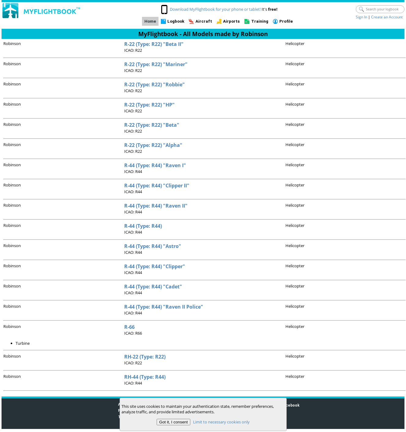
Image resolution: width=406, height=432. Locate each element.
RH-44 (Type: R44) (145, 377)
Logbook (175, 21)
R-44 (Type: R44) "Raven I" (155, 165)
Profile (286, 21)
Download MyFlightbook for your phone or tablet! (215, 9)
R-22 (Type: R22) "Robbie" (154, 84)
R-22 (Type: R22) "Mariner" (156, 64)
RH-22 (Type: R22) (145, 356)
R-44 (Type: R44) (143, 226)
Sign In (361, 17)
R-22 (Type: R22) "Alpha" (153, 145)
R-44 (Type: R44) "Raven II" (156, 205)
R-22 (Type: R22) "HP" (149, 104)
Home (150, 21)
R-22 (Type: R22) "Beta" (151, 125)
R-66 (129, 327)
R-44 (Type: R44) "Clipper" (154, 266)
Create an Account (387, 17)
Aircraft (204, 21)
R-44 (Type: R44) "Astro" (152, 246)
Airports (231, 21)
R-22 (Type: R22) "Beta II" (154, 44)
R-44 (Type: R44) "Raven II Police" (163, 306)
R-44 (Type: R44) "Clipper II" (156, 185)
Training (259, 21)
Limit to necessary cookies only (221, 422)
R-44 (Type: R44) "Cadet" (153, 286)
